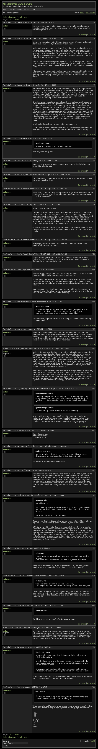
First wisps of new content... (27, 430)
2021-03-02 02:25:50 (46, 22)
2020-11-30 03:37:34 (54, 301)
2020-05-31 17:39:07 (42, 548)
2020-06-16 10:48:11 (46, 430)
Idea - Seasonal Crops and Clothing (30, 205)
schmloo (7, 26)
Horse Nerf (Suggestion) (25, 470)
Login (34, 9)
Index (5, 9)
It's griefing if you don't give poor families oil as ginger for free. (39, 388)
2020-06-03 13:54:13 (43, 470)
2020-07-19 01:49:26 (61, 348)
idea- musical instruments (26, 329)
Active (82, 13)
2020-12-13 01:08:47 (62, 175)
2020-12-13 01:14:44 (49, 161)
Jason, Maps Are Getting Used (28, 270)
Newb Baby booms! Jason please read (31, 301)
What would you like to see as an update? (32, 38)
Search (19, 9)
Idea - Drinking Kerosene (26, 138)
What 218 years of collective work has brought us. (35, 175)
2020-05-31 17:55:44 (56, 495)
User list (12, 9)
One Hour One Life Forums (17, 4)
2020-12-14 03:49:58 (44, 138)
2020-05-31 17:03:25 (56, 605)
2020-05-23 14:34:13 (39, 687)
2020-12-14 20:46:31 (48, 85)
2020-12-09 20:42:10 (59, 189)
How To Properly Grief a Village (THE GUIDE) (33, 189)
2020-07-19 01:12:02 (70, 388)
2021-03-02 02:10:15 (56, 38)
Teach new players (23, 687)
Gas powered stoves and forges (28, 161)
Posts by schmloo (23, 17)
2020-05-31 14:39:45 (53, 628)
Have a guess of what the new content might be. (34, 446)
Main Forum (10, 22)
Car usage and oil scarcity (26, 647)
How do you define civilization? (28, 85)
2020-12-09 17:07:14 (59, 240)
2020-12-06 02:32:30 (48, 270)
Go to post (91, 35)
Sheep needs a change (25, 548)
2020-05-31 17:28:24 (56, 576)
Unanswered (90, 13)
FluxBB (92, 741)
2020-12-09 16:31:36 (59, 254)
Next (18, 19)
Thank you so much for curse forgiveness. (32, 495)
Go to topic (82, 35)
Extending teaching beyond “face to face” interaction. (33, 348)
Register (27, 9)
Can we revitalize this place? (27, 22)
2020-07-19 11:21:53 (44, 329)
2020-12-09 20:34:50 (51, 205)
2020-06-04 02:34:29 (61, 446)
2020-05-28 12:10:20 (44, 647)
